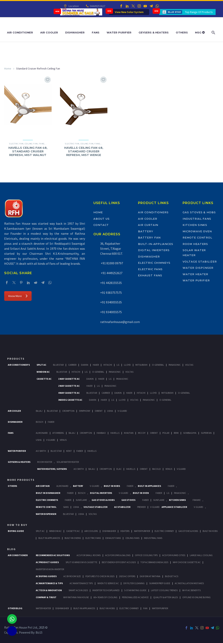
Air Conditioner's (19, 364)
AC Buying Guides (46, 576)
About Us (101, 218)
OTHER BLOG (15, 608)
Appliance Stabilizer (174, 506)
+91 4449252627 (111, 273)
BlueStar (58, 364)
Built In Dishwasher (48, 492)
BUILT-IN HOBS (107, 608)
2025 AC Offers (127, 576)
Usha (110, 410)
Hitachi (107, 364)
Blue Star (56, 450)
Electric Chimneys (154, 262)
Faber (51, 421)
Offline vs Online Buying (196, 597)
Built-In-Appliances (155, 244)
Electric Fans (150, 269)
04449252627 (97, 6)
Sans (66, 506)
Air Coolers (91, 530)
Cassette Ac (44, 378)
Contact (101, 224)
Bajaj (39, 410)
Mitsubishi (141, 364)
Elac (119, 468)
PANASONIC (180, 492)
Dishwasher (75, 32)
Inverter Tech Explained (106, 590)
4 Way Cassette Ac (69, 392)
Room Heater (44, 461)
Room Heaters (195, 244)
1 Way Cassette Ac (69, 378)
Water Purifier (119, 32)
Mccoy (141, 432)
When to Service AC (108, 583)
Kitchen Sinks (195, 224)
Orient (99, 410)
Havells (114, 432)
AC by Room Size (72, 576)
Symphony (84, 410)
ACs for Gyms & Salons (117, 555)
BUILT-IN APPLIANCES (84, 608)
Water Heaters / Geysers (52, 468)
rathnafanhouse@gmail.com (120, 322)
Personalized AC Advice (135, 597)
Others (182, 32)
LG (168, 492)
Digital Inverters (154, 250)
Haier (96, 364)
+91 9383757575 (111, 293)
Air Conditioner (20, 32)
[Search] (213, 32)
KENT (69, 450)
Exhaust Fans (150, 275)
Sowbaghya (189, 432)
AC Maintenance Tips (81, 583)
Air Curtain (148, 224)
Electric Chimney (164, 530)
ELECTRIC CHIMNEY (129, 608)
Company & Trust (46, 597)
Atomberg (58, 432)
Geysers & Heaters (154, 32)
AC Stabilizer (122, 506)
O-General (158, 364)
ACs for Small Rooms (89, 555)
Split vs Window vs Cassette (81, 562)
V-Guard (122, 410)
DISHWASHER (62, 608)
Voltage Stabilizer (200, 261)
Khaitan (128, 432)
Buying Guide (16, 530)
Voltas (189, 364)
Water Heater (195, 274)
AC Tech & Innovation (49, 590)
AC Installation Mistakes (189, 583)
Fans (95, 32)
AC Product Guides (47, 562)
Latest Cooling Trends (164, 590)
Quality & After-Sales (165, 597)
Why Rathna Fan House (76, 597)
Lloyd (127, 364)
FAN (145, 608)
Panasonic (175, 364)
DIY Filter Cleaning (134, 583)
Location (73, 6)
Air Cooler (49, 32)
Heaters (124, 530)
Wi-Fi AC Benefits (191, 590)
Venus (63, 439)
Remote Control (197, 237)
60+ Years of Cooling (105, 597)
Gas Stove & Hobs (188, 530)
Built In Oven (141, 492)
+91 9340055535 (111, 302)
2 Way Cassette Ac (69, 385)
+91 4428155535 (111, 283)
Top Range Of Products (199, 12)
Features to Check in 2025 (99, 576)
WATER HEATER (43, 608)
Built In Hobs (112, 485)
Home (7, 68)
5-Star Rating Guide (135, 590)
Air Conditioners (153, 212)
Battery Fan (149, 237)
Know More (17, 296)
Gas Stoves (128, 499)
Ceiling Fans (132, 537)
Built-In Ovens (73, 537)
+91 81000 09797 (111, 263)
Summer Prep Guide (159, 583)
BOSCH (81, 492)
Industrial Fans (197, 218)
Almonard (42, 432)
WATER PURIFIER (160, 608)
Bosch (39, 421)
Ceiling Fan (31, 144)
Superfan (206, 432)
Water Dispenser (198, 267)
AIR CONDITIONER (18, 555)
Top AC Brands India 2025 (154, 562)
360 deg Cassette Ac (70, 399)
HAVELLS (91, 450)
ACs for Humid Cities (173, 555)
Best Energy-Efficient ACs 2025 (119, 562)
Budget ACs (171, 576)
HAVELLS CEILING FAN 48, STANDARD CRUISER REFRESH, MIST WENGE (83, 151)
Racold (156, 468)
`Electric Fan (16, 144)
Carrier (72, 364)
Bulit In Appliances (49, 537)
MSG (200, 32)
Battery (145, 231)
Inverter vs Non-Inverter (50, 569)
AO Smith (41, 450)
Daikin (84, 364)
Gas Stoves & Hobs (199, 212)
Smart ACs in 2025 (78, 590)
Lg (118, 364)
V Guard (50, 439)
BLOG (11, 549)
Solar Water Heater (68, 461)
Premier (141, 506)
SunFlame (81, 499)
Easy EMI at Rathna (150, 576)
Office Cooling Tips (146, 555)
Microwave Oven (197, 231)
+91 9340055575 (111, 312)
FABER (79, 450)
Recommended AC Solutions (53, 555)
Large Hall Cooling (201, 555)
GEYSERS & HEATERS (19, 461)
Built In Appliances (149, 485)
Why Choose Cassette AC (187, 562)
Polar (165, 432)
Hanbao (101, 432)
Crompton (68, 410)
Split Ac (41, 364)
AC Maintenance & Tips (49, 583)
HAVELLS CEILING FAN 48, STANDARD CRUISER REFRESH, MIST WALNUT (27, 151)
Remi (176, 432)
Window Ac (43, 371)
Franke (197, 499)
